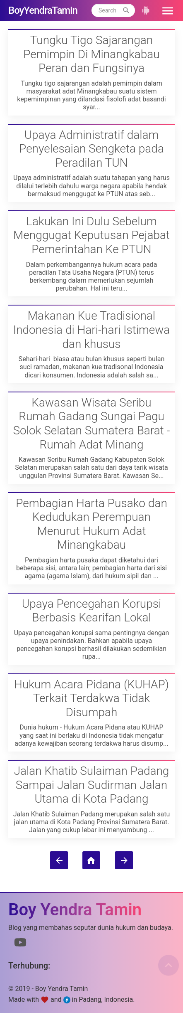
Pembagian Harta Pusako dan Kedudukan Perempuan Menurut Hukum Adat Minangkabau (91, 524)
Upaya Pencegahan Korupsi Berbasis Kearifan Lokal (91, 611)
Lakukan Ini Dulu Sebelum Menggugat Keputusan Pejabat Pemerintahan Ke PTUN (91, 235)
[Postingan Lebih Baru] (59, 860)
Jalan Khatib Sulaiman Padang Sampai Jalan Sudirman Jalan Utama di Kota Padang (91, 785)
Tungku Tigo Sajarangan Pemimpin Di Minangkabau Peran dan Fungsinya (91, 54)
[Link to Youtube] (20, 944)
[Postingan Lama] (124, 860)
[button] (165, 10)
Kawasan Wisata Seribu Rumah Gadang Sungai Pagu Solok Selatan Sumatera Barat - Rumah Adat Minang (91, 423)
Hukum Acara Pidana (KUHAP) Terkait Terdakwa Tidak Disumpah (91, 698)
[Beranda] (91, 860)
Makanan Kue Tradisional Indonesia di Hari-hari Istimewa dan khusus (91, 329)
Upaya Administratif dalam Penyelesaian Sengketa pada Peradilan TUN (91, 149)
